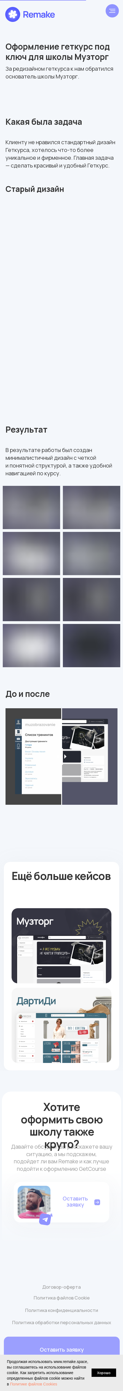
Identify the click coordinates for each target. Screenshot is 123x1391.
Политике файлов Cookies (33, 1384)
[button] (46, 1218)
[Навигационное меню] (112, 11)
